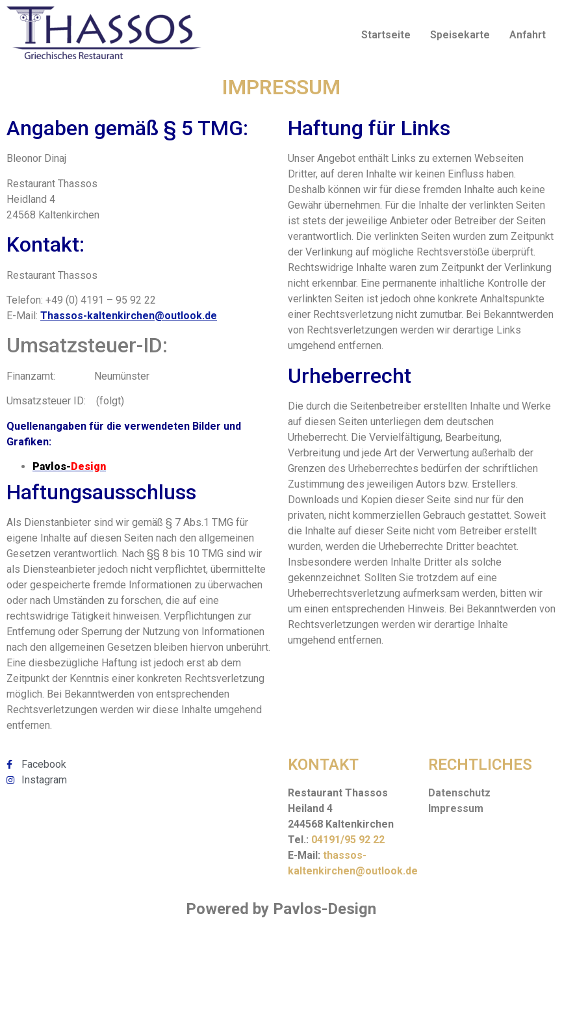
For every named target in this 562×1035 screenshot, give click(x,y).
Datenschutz (459, 793)
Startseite (386, 35)
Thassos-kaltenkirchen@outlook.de (128, 315)
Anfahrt (527, 35)
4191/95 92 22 (351, 839)
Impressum (455, 808)
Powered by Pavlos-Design (281, 909)
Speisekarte (460, 35)
